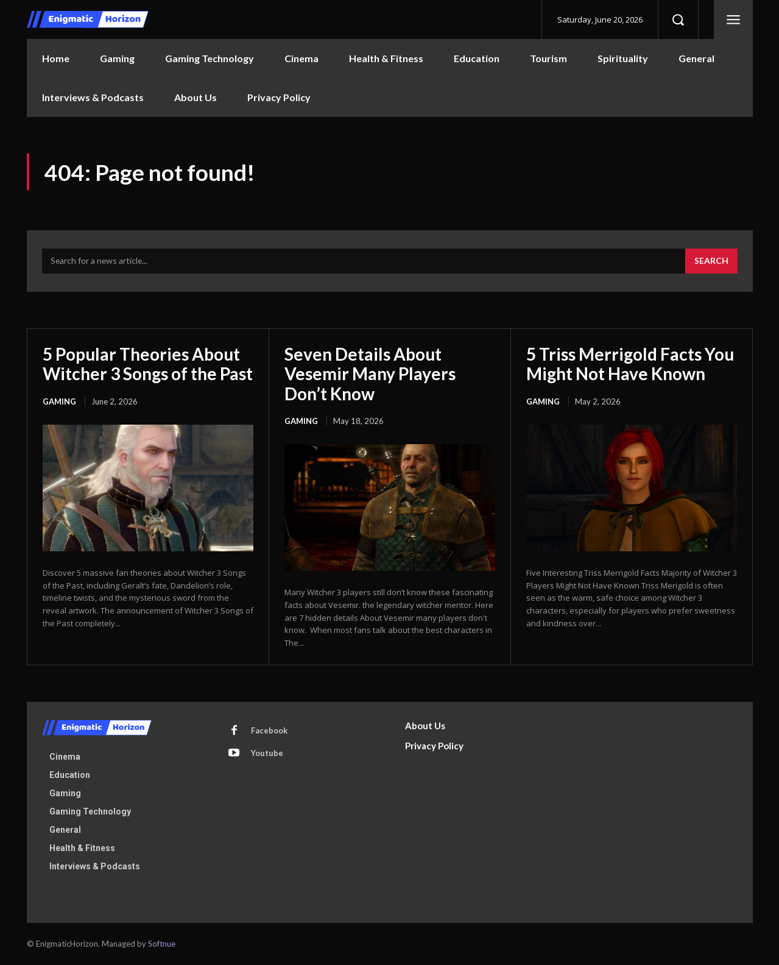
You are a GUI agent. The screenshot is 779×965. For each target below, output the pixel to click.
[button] (677, 19)
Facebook (270, 731)
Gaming (59, 402)
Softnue (161, 944)
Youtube (268, 753)
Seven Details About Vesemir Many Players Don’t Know (370, 374)
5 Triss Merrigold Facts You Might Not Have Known (630, 364)
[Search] (711, 262)
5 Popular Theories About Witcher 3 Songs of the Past (148, 364)
